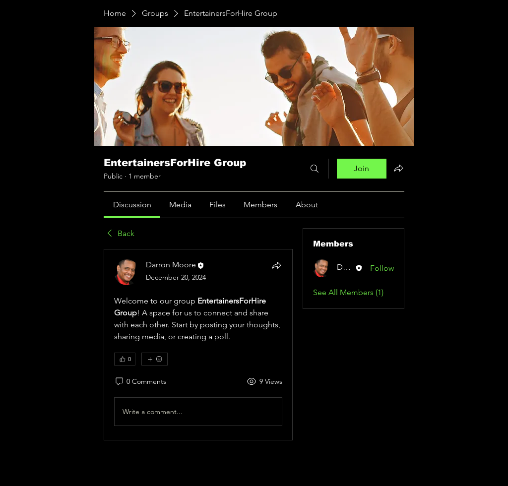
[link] (132, 204)
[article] (198, 344)
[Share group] (398, 168)
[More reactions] (154, 359)
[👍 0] (124, 359)
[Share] (276, 265)
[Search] (314, 169)
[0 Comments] (140, 382)
